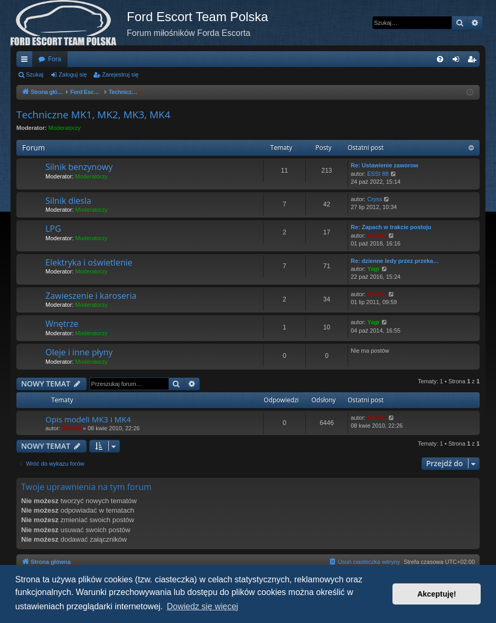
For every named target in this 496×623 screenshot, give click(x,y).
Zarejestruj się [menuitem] (474, 61)
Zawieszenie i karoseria (90, 295)
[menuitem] (440, 59)
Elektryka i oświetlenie (88, 262)
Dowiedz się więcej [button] (202, 606)
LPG (53, 228)
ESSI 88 (377, 174)
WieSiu (377, 235)
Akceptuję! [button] (436, 594)
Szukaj (34, 74)
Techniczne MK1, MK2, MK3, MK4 (93, 114)
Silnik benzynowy (79, 167)
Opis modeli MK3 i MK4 (88, 419)
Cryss (374, 199)
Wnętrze (61, 323)
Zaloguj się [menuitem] (458, 61)
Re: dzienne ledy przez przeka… (395, 261)
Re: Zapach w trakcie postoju (391, 227)
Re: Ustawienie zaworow (384, 165)
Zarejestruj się (120, 74)
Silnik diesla (68, 200)
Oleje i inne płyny (79, 352)
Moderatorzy (65, 128)
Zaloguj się (73, 74)
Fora (54, 59)
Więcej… (26, 61)
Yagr (373, 269)
